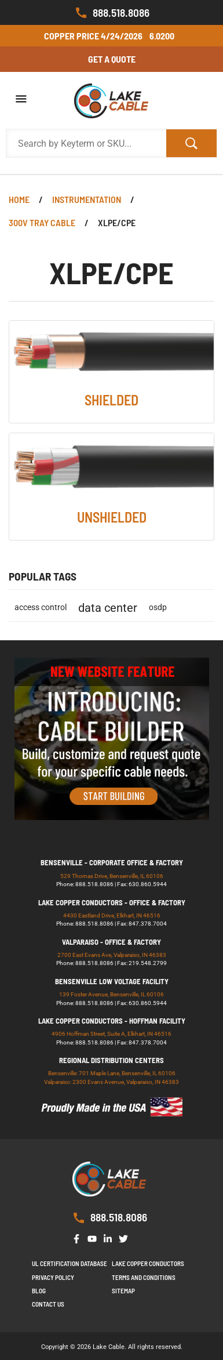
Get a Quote (112, 58)
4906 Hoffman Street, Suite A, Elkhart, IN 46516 (111, 1034)
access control (40, 607)
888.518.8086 (111, 13)
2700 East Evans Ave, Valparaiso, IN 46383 (111, 955)
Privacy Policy (53, 1277)
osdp (158, 607)
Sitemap (123, 1290)
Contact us (48, 1304)
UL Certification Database (69, 1263)
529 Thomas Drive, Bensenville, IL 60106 (111, 876)
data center (107, 608)
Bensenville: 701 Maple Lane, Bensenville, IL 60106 (112, 1073)
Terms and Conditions (144, 1277)
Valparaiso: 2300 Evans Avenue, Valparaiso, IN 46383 (111, 1082)
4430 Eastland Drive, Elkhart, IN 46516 (111, 915)
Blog (39, 1290)
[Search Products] (86, 143)
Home (19, 199)
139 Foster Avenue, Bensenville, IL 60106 (111, 994)
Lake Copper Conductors (148, 1263)
